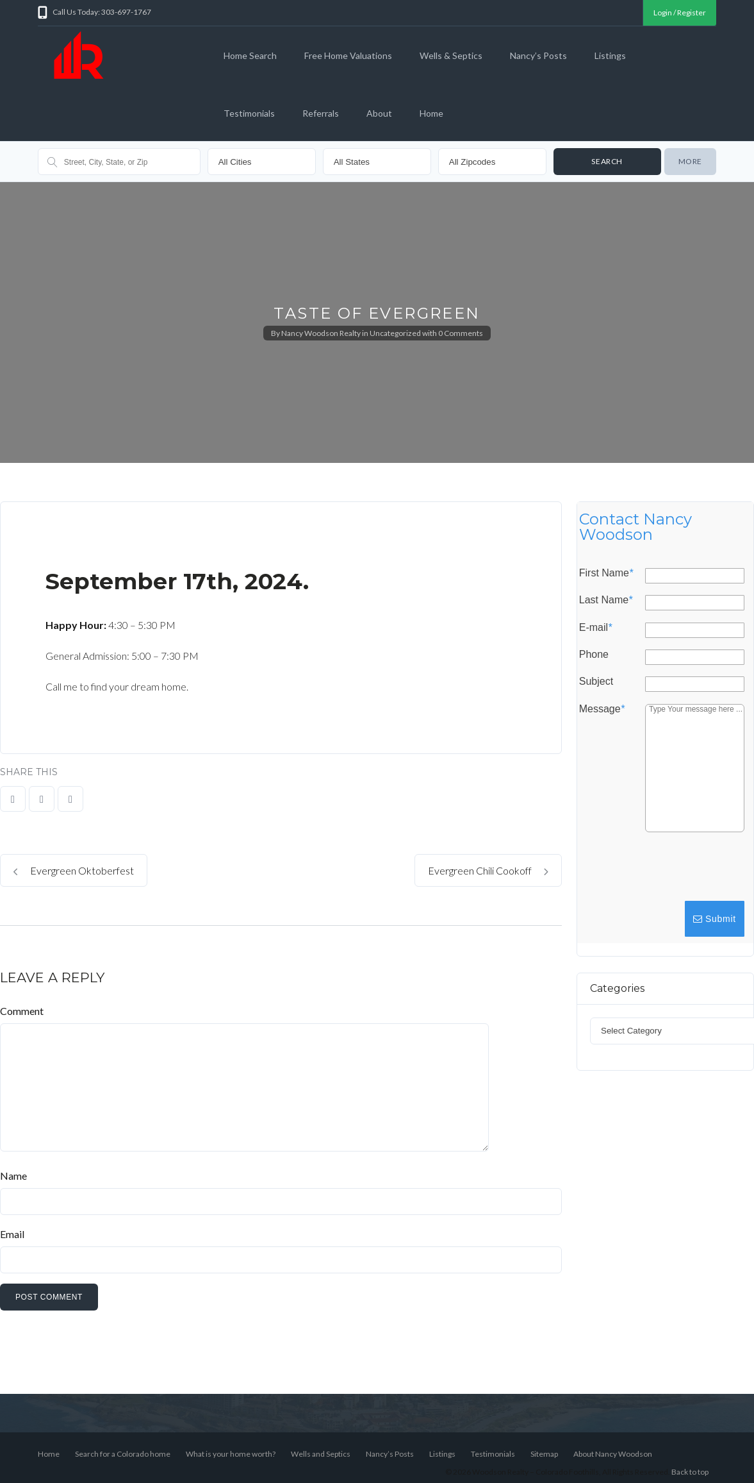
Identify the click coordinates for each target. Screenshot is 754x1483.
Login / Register (679, 12)
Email (12, 1234)
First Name (606, 573)
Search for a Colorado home (122, 1454)
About (379, 113)
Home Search (250, 55)
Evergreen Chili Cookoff (488, 870)
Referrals (320, 113)
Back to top (690, 1472)
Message (602, 709)
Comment (22, 1011)
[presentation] (649, 873)
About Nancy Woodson (612, 1454)
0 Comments (460, 333)
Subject (596, 681)
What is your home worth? (230, 1454)
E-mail (595, 628)
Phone (594, 654)
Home (431, 113)
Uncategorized (395, 333)
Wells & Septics (451, 55)
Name (13, 1175)
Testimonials (249, 113)
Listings (610, 55)
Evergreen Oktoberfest (73, 870)
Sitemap (544, 1454)
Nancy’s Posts (538, 55)
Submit (714, 919)
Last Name (606, 600)
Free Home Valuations (348, 55)
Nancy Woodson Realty (321, 333)
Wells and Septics (320, 1454)
